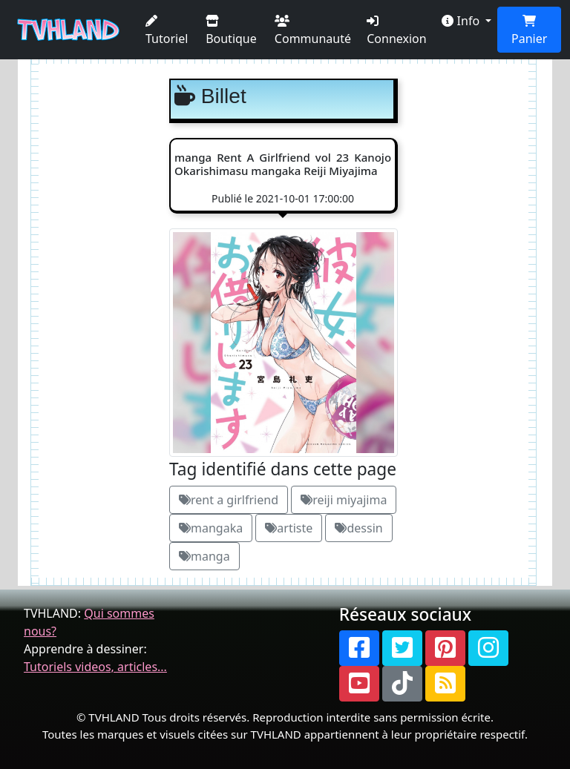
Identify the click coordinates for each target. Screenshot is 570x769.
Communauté (313, 31)
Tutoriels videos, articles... (95, 667)
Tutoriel (166, 31)
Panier (529, 31)
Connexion (396, 31)
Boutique (231, 31)
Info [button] (462, 21)
